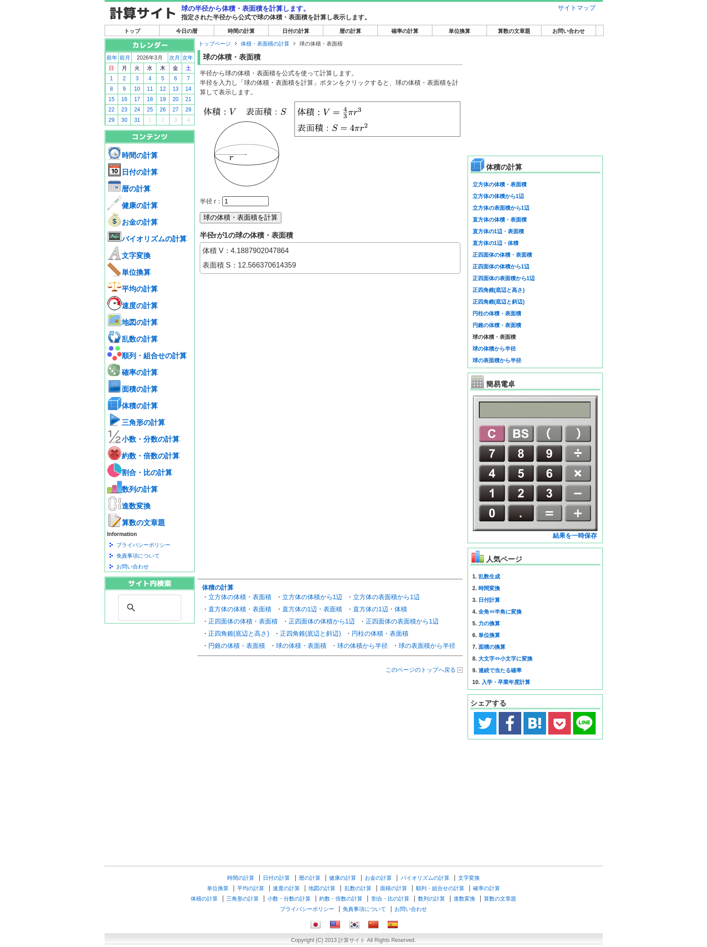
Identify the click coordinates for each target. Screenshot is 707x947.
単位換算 (459, 31)
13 (176, 89)
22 (112, 109)
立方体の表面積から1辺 (386, 597)
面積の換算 (491, 647)
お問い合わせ (568, 31)
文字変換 (129, 255)
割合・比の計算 (139, 472)
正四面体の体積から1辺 (322, 621)
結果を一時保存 (575, 535)
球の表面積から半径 (427, 645)
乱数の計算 (132, 339)
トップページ (214, 44)
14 (188, 89)
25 (150, 109)
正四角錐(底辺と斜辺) (310, 633)
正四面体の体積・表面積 (243, 621)
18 (150, 99)
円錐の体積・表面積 (236, 645)
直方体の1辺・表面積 (312, 609)
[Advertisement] (150, 673)
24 (137, 109)
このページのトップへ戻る (421, 669)
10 (137, 89)
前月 (124, 58)
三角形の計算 (136, 422)
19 (162, 99)
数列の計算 (132, 489)
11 (150, 89)
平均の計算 (132, 289)
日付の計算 (295, 31)
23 (124, 109)
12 (162, 89)
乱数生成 (489, 576)
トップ (132, 31)
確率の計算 (404, 31)
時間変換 (489, 588)
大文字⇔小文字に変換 (505, 659)
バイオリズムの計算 (147, 239)
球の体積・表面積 (301, 645)
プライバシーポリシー (143, 545)
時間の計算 (241, 31)
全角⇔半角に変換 (500, 612)
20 (176, 99)
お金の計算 (132, 222)
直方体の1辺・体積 (380, 609)
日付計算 (489, 600)
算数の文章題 (514, 31)
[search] (148, 607)
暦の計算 (350, 31)
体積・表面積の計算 (265, 44)
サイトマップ (577, 7)
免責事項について (138, 556)
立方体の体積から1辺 (312, 597)
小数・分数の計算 (143, 439)
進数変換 (129, 506)
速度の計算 (132, 306)
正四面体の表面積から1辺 (402, 621)
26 (162, 109)
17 (137, 99)
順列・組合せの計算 (147, 356)
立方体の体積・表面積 (239, 597)
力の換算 (489, 623)
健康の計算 (132, 205)
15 (112, 99)
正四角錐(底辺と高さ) (238, 633)
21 (188, 99)
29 (112, 120)
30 (124, 120)
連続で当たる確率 (500, 670)
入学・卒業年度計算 (506, 682)
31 (137, 120)
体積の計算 (132, 406)
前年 (111, 58)
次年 (187, 58)
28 (188, 109)
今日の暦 (186, 31)
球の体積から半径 (362, 645)
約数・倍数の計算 (143, 456)
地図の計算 (132, 322)
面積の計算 (132, 389)
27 (176, 109)
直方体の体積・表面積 (239, 609)
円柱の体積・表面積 (380, 633)
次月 (174, 58)
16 (124, 99)
